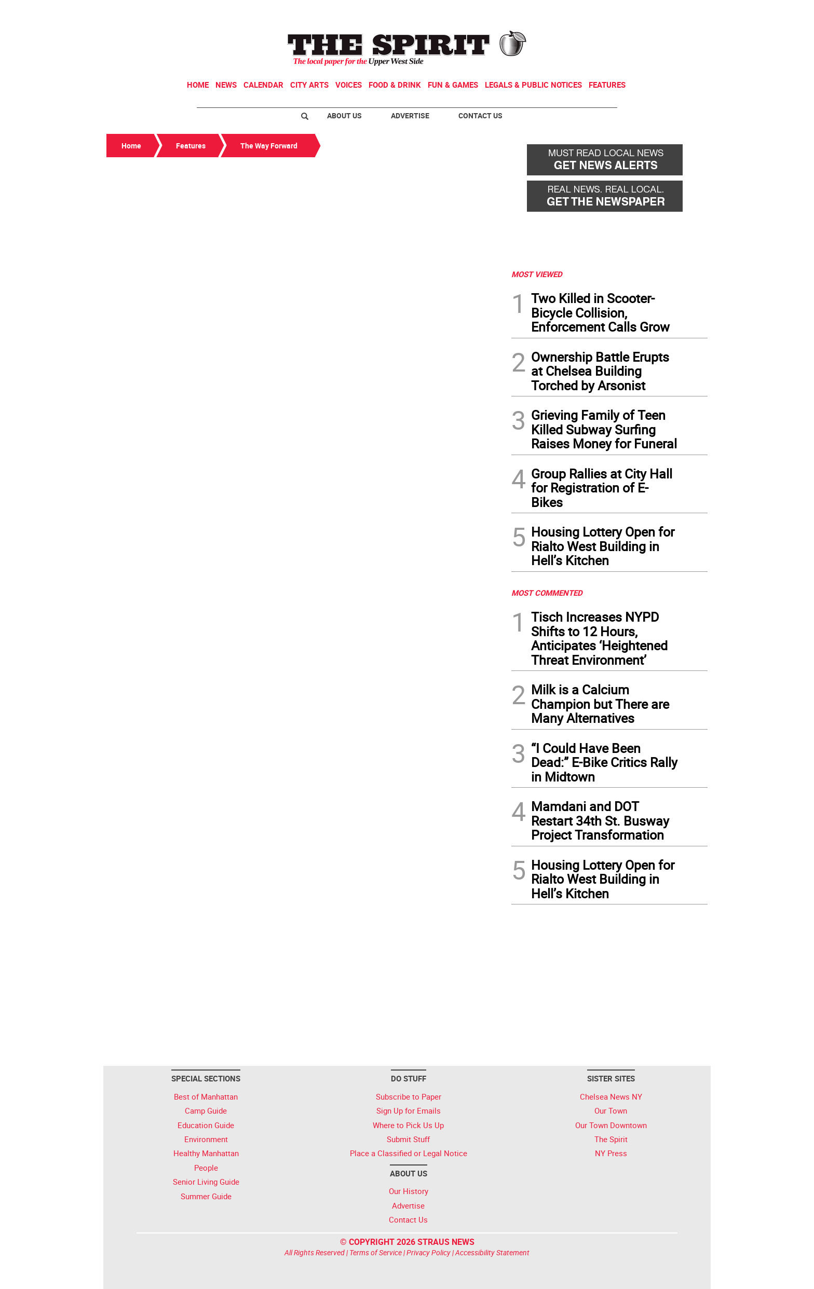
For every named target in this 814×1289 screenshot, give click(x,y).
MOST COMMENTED (546, 592)
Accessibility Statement (492, 1252)
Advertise (410, 115)
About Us (344, 115)
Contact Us (480, 115)
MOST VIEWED (536, 274)
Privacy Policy (428, 1252)
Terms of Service (375, 1252)
